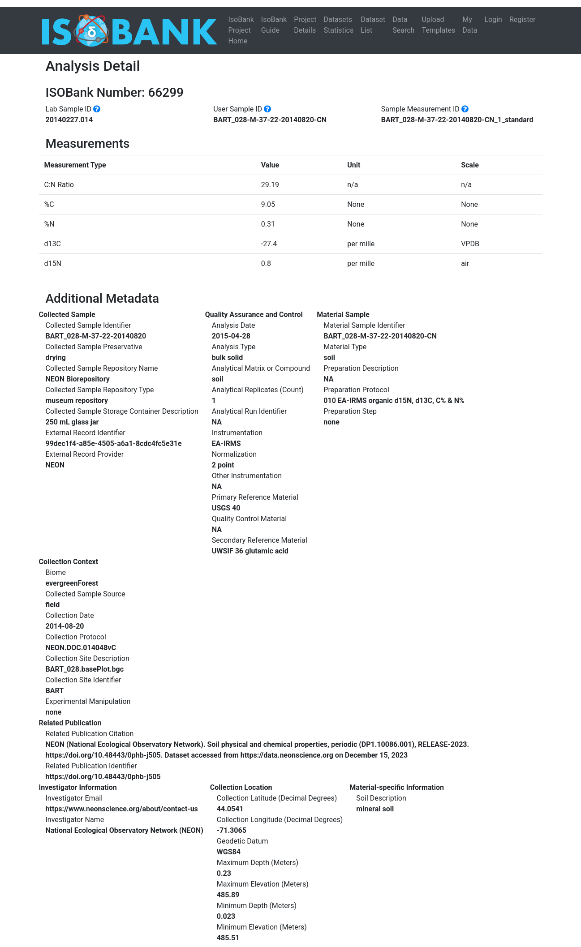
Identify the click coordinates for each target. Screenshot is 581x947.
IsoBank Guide (274, 24)
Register (522, 19)
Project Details (305, 24)
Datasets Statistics (339, 24)
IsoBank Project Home (241, 30)
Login (493, 19)
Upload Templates (438, 24)
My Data (469, 24)
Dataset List (373, 24)
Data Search (403, 24)
